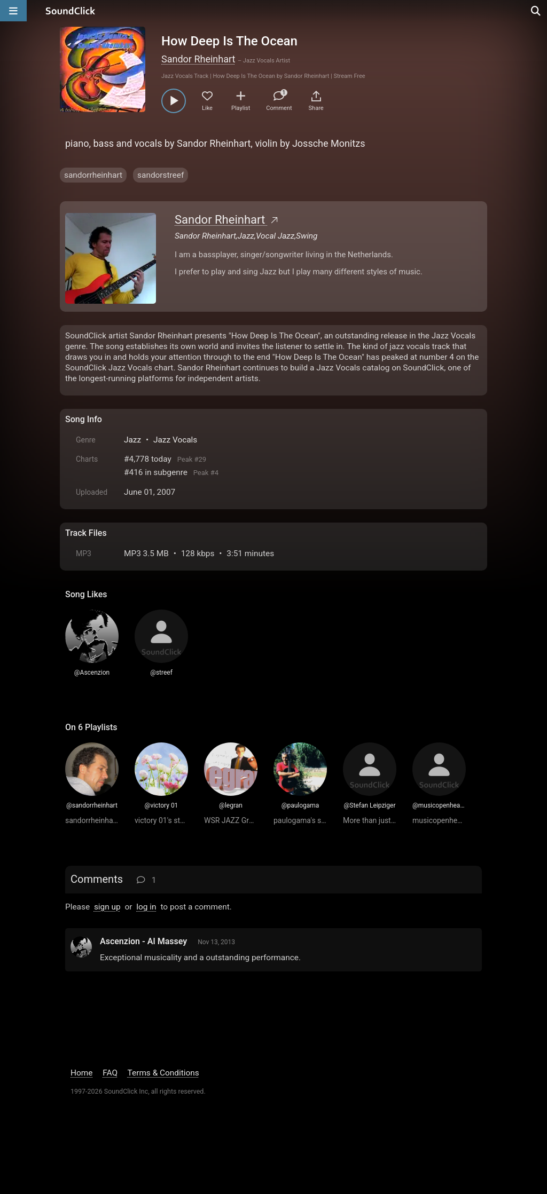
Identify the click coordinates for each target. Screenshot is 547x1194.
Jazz (132, 440)
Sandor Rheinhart (198, 59)
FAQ (110, 1073)
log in (146, 907)
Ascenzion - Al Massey (143, 941)
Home (81, 1073)
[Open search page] (536, 10)
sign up (107, 907)
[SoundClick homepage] (70, 10)
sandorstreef (160, 175)
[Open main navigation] (13, 10)
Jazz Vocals (175, 440)
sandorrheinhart (93, 175)
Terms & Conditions (163, 1073)
